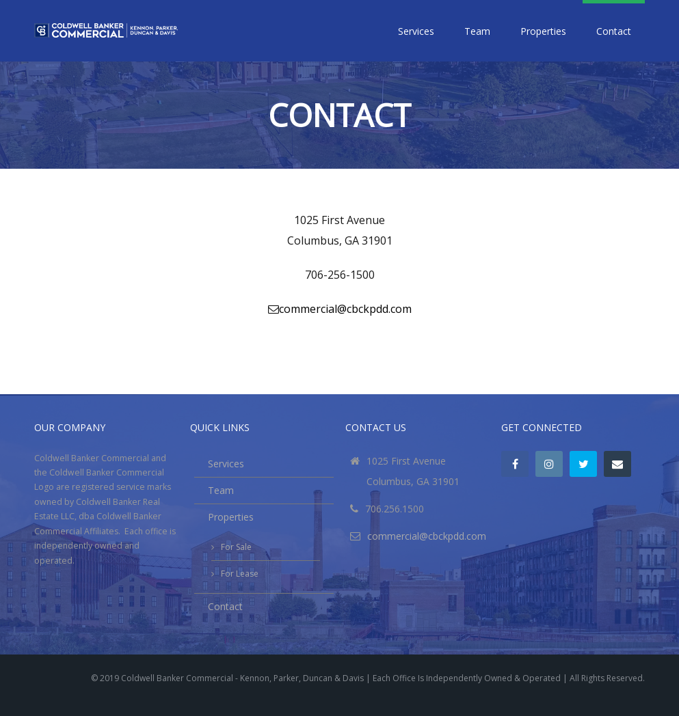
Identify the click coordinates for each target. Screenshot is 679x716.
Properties (543, 31)
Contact (613, 31)
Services (416, 31)
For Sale (236, 547)
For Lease (239, 573)
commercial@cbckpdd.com (345, 308)
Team (477, 31)
